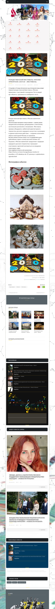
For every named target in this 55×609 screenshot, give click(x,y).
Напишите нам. (43, 279)
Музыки (9, 582)
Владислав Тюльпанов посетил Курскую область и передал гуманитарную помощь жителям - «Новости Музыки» (27, 519)
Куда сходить (18, 84)
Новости (14, 582)
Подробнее (16, 367)
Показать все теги (21, 582)
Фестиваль (24, 84)
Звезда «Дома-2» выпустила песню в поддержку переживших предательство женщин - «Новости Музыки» (26, 476)
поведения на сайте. (32, 279)
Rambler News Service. (42, 275)
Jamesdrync (30, 84)
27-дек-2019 (11, 84)
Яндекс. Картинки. (42, 277)
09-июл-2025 (12, 482)
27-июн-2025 (11, 525)
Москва (18, 286)
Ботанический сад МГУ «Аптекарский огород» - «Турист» (13, 321)
